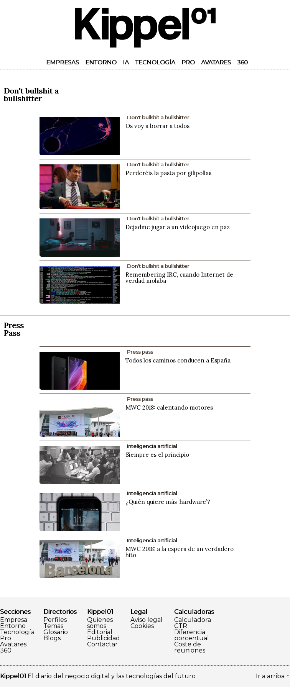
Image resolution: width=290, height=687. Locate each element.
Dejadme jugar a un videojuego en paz (177, 227)
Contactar (102, 644)
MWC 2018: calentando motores (169, 407)
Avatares (216, 62)
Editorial (99, 632)
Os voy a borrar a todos (157, 126)
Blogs (52, 638)
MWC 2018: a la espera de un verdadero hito (179, 552)
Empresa (13, 620)
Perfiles (55, 620)
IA (126, 62)
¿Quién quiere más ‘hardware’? (167, 501)
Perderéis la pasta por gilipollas (168, 173)
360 (242, 62)
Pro (188, 62)
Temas (53, 626)
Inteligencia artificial (152, 446)
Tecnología (155, 62)
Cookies (142, 626)
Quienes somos (100, 623)
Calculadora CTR (192, 623)
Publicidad (103, 638)
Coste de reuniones (189, 647)
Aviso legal (146, 620)
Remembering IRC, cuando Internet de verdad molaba (179, 277)
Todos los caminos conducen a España (178, 360)
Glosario (55, 632)
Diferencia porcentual (191, 635)
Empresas (62, 62)
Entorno (101, 62)
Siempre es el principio (157, 454)
